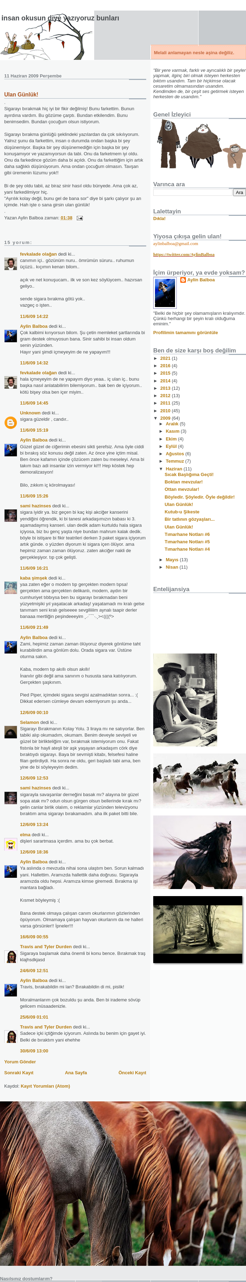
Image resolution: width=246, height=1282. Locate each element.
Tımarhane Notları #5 (187, 541)
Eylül (172, 446)
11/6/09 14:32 (34, 362)
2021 (166, 358)
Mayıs (173, 559)
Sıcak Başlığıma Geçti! (188, 474)
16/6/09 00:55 (34, 936)
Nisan (173, 567)
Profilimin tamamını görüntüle (185, 332)
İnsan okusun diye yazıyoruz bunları (60, 18)
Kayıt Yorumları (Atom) (45, 1086)
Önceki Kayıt (132, 1072)
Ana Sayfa (76, 1072)
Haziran (175, 468)
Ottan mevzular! (181, 489)
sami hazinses (35, 505)
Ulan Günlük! (21, 95)
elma (25, 834)
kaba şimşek (33, 578)
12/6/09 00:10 (34, 712)
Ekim (172, 439)
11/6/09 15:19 (34, 430)
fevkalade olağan (38, 254)
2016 (166, 365)
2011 (166, 403)
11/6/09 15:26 (34, 496)
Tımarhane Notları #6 (187, 534)
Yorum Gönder (20, 1061)
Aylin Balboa (33, 326)
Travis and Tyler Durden (46, 946)
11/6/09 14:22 (34, 316)
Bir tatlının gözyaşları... (189, 519)
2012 (166, 395)
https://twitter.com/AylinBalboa (183, 254)
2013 (166, 388)
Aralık (173, 423)
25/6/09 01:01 (34, 1017)
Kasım (173, 431)
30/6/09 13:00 (34, 1050)
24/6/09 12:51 (34, 970)
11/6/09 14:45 (34, 403)
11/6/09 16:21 (34, 568)
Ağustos (176, 453)
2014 (166, 380)
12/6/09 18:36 (34, 852)
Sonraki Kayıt (18, 1072)
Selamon (29, 722)
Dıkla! (159, 218)
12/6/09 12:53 (34, 778)
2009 (166, 418)
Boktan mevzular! (183, 481)
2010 (166, 410)
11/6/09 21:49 (34, 627)
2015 (166, 373)
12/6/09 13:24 (34, 824)
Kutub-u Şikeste (181, 511)
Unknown (30, 412)
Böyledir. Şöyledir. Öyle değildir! (199, 497)
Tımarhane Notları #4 (187, 549)
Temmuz (175, 461)
